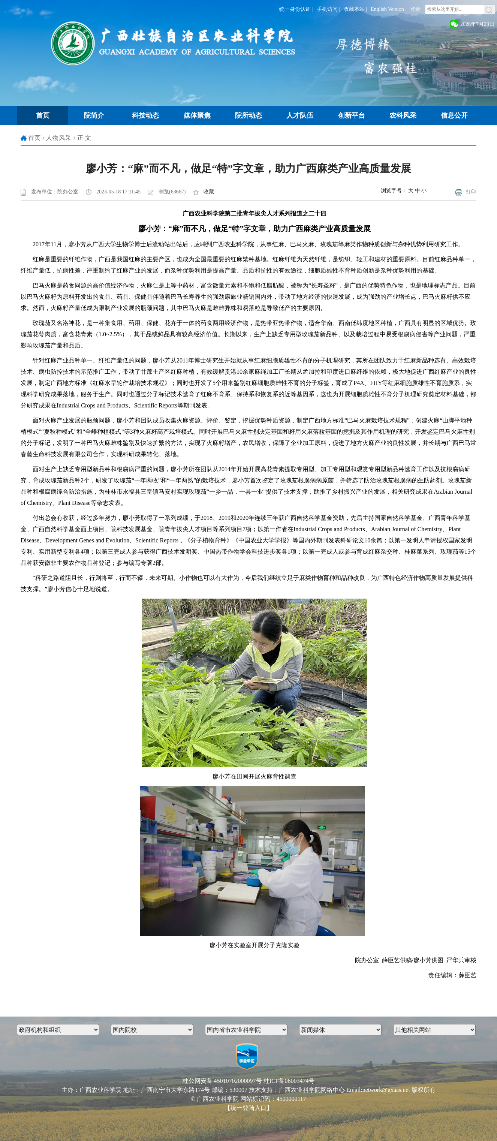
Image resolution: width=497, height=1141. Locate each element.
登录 (415, 9)
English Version (387, 9)
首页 (34, 138)
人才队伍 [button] (299, 115)
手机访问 (327, 9)
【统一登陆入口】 (248, 1108)
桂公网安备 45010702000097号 (222, 1081)
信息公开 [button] (454, 115)
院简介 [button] (94, 115)
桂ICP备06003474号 (289, 1081)
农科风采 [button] (402, 115)
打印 (471, 192)
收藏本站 (354, 9)
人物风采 (59, 138)
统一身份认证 (295, 9)
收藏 (209, 192)
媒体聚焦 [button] (197, 115)
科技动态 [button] (145, 115)
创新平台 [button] (351, 115)
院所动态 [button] (248, 115)
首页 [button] (42, 115)
